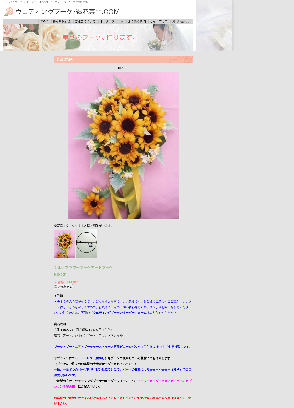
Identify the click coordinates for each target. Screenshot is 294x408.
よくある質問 (137, 21)
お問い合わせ (181, 21)
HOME (44, 21)
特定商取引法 (62, 21)
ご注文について (85, 21)
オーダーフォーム (112, 21)
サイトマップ (159, 21)
